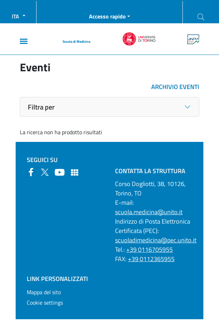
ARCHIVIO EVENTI (175, 86)
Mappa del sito (44, 292)
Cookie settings (45, 302)
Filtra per (41, 107)
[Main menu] (23, 41)
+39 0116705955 (149, 249)
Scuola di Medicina (76, 41)
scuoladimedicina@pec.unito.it (155, 240)
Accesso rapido (107, 16)
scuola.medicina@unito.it (148, 212)
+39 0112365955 (151, 259)
